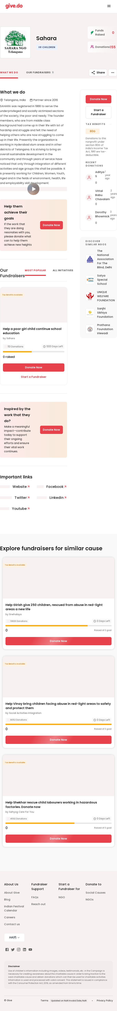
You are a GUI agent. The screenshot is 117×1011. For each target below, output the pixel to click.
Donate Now (51, 225)
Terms (44, 1000)
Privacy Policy (105, 1000)
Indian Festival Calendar (14, 908)
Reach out (38, 904)
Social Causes (96, 893)
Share (98, 73)
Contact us (12, 924)
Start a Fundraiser (33, 377)
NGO (62, 897)
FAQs (34, 897)
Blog (7, 899)
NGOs (90, 899)
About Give (12, 893)
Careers (9, 917)
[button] (46, 47)
